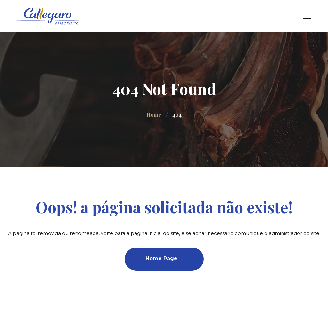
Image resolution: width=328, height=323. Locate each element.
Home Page (161, 259)
